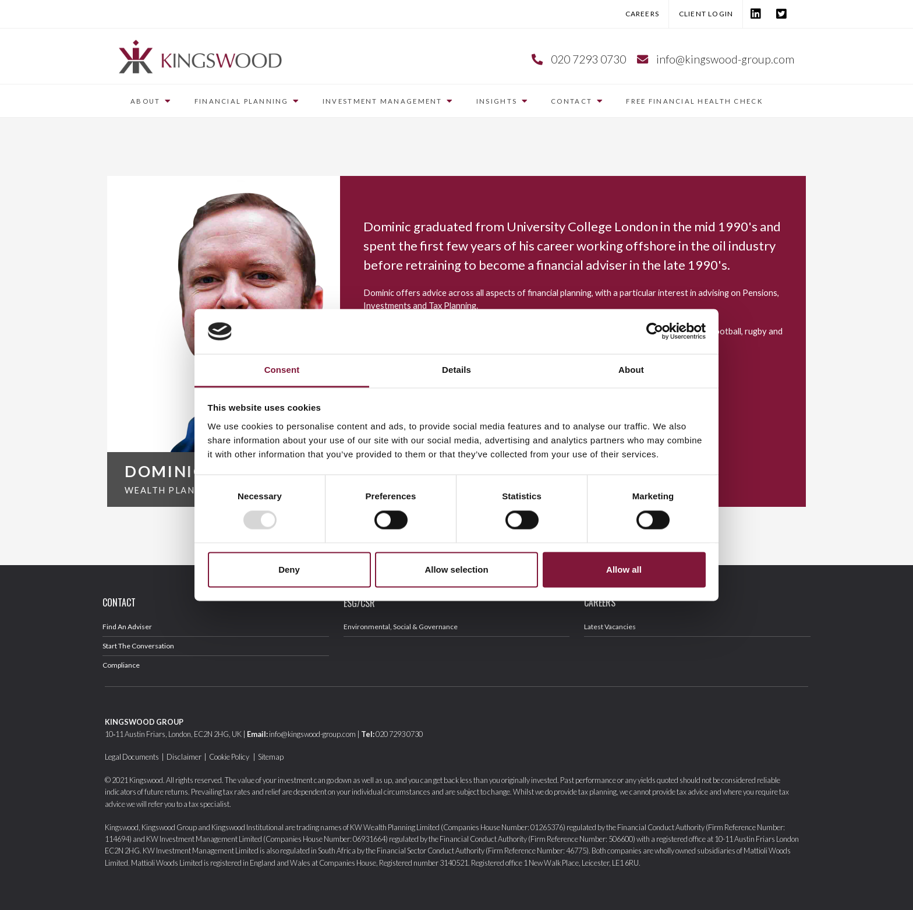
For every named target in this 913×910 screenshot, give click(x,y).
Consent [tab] (282, 370)
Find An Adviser (127, 626)
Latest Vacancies (610, 626)
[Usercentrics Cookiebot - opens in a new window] (655, 331)
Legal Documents (132, 756)
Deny (289, 569)
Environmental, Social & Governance (401, 626)
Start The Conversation (138, 645)
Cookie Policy (229, 756)
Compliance (121, 665)
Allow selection (456, 569)
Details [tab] (456, 370)
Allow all (624, 569)
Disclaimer (184, 756)
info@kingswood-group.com (725, 59)
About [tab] (631, 370)
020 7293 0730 (588, 59)
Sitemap (271, 756)
